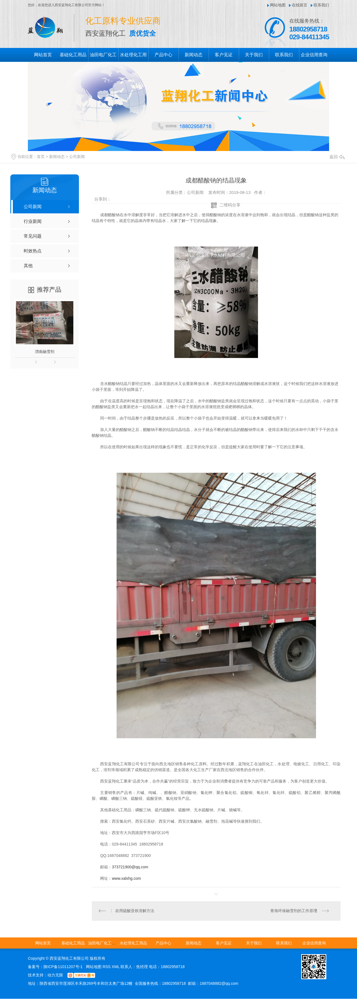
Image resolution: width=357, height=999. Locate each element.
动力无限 (55, 975)
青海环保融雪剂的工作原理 (293, 911)
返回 (336, 156)
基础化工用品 (73, 54)
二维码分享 (229, 205)
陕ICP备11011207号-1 (63, 967)
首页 (41, 156)
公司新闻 (77, 156)
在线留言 (299, 5)
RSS (107, 967)
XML (116, 967)
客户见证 (224, 54)
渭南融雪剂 (44, 351)
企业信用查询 (314, 54)
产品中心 (163, 54)
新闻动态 (193, 54)
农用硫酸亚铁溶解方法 (135, 911)
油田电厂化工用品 (103, 943)
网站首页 (43, 54)
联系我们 (321, 5)
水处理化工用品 (133, 943)
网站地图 (278, 5)
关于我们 (254, 54)
